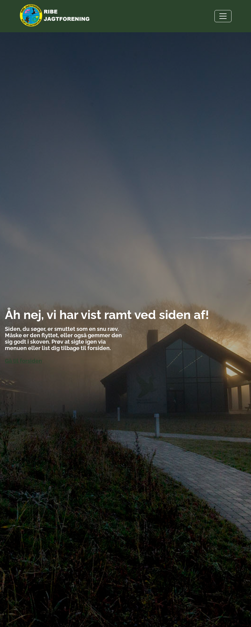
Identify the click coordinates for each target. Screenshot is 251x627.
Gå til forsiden (23, 361)
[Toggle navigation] (223, 16)
